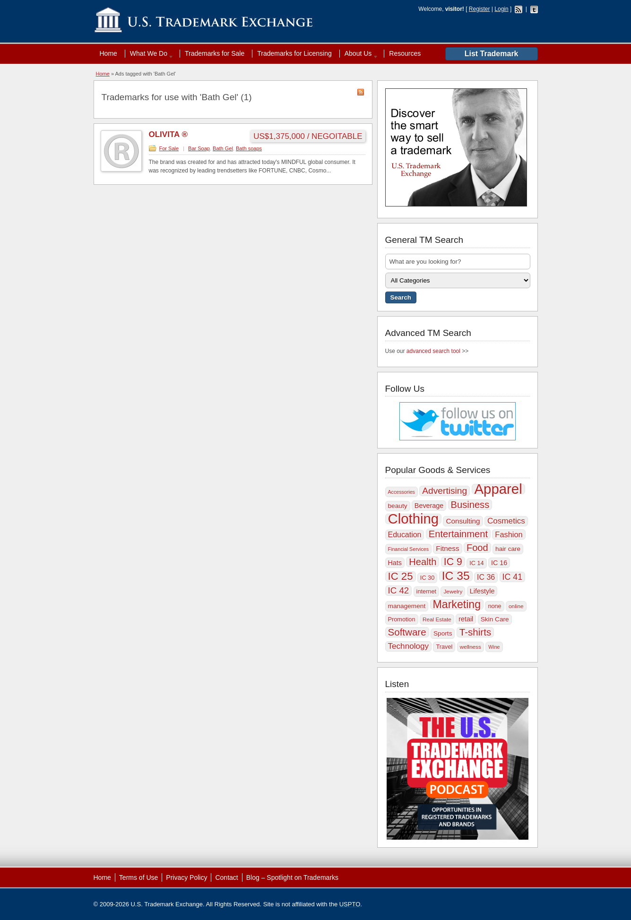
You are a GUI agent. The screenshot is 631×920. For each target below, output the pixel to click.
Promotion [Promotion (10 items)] (401, 619)
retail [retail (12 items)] (465, 619)
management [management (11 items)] (407, 606)
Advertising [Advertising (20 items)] (444, 491)
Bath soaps (249, 148)
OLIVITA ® (168, 134)
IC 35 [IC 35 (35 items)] (456, 576)
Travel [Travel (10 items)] (444, 646)
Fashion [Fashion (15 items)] (508, 534)
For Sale (169, 148)
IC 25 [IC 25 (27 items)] (400, 576)
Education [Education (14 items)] (405, 535)
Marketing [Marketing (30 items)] (457, 604)
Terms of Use (138, 877)
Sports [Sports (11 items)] (442, 633)
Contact (226, 877)
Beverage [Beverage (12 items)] (429, 505)
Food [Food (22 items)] (477, 547)
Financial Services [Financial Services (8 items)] (408, 549)
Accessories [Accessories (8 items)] (401, 492)
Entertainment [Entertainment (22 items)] (458, 534)
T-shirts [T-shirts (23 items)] (475, 632)
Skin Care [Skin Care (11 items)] (495, 619)
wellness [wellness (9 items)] (470, 647)
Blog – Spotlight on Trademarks (292, 877)
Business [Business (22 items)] (470, 504)
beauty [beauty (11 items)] (397, 505)
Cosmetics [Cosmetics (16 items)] (506, 520)
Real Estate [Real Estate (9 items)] (437, 619)
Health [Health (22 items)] (422, 562)
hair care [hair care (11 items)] (507, 548)
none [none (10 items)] (494, 606)
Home (108, 53)
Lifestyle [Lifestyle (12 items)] (482, 591)
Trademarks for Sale (214, 53)
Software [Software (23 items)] (407, 632)
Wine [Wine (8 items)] (494, 647)
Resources (405, 53)
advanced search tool (433, 351)
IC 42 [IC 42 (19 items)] (398, 590)
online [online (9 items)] (516, 606)
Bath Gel (223, 148)
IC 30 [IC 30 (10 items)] (427, 577)
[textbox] (457, 261)
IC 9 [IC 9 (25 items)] (453, 562)
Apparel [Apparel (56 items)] (498, 489)
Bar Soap (199, 148)
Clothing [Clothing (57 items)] (413, 519)
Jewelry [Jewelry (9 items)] (452, 591)
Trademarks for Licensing (294, 53)
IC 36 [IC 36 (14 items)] (486, 577)
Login (501, 9)
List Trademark (492, 54)
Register (479, 9)
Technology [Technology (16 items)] (408, 646)
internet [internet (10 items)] (426, 591)
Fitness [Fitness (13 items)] (447, 548)
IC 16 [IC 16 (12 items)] (499, 563)
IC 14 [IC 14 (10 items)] (476, 563)
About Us (359, 53)
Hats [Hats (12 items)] (395, 563)
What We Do (149, 53)
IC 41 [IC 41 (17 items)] (512, 577)
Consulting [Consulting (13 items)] (463, 521)
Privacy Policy (186, 877)
